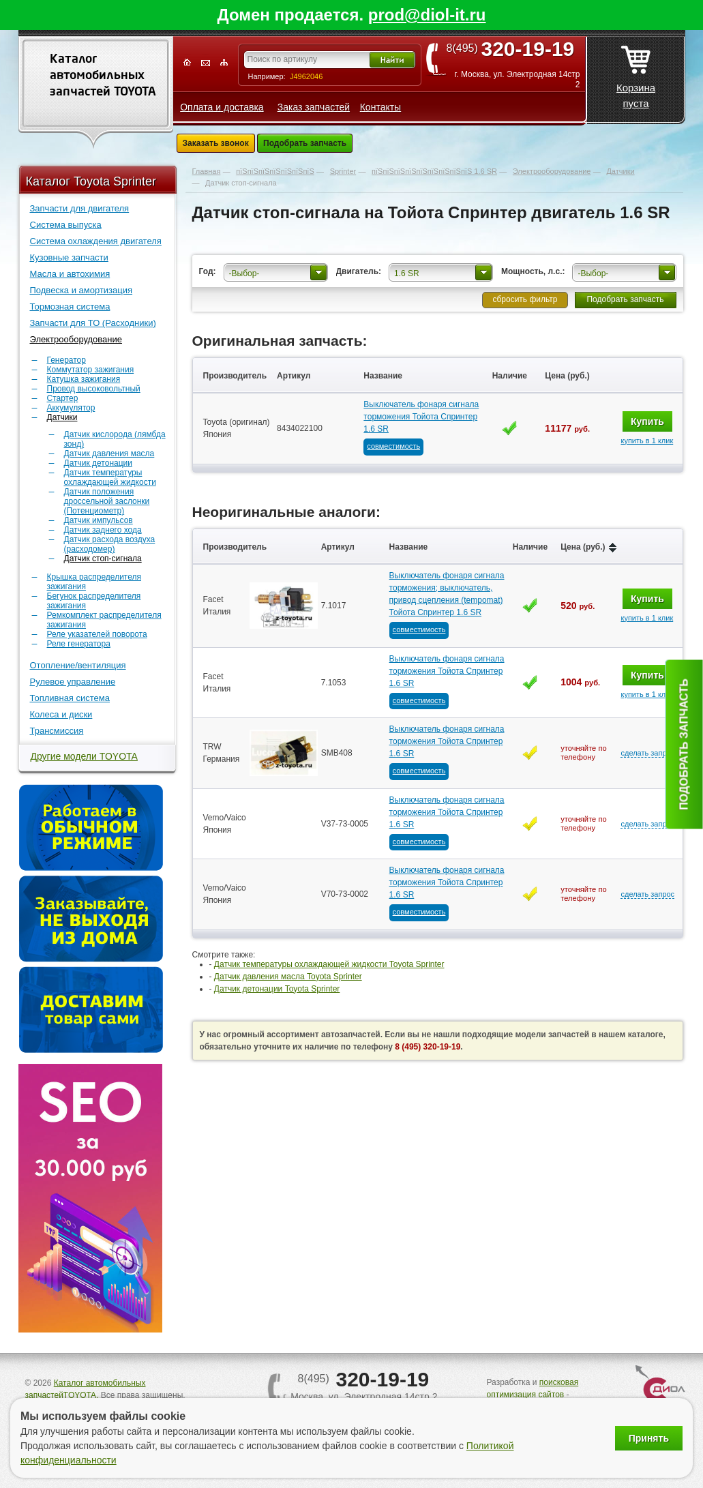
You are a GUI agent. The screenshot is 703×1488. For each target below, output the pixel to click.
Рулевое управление (73, 681)
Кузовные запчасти (69, 257)
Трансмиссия (57, 731)
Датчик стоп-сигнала (103, 558)
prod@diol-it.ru (427, 14)
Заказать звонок (216, 143)
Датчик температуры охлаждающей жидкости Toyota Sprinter (329, 964)
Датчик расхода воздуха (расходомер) (109, 544)
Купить (647, 421)
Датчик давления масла (109, 453)
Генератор (66, 360)
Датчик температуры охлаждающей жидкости (110, 477)
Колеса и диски (61, 714)
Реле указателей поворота (97, 634)
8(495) (515, 48)
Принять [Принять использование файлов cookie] (649, 1438)
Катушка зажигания (84, 379)
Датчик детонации (98, 463)
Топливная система (70, 698)
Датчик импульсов (98, 520)
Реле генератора (78, 644)
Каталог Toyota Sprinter (91, 181)
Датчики (62, 417)
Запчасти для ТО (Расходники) (93, 323)
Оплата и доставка (221, 107)
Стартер (62, 398)
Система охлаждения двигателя (96, 241)
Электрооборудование (76, 339)
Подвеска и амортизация (81, 290)
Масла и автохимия (70, 274)
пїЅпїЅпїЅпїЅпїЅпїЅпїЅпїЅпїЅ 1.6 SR (434, 171)
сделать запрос (647, 753)
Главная (206, 171)
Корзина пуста (635, 73)
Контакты (380, 107)
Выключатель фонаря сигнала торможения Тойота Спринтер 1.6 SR (421, 417)
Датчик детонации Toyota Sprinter (277, 989)
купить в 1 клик (646, 440)
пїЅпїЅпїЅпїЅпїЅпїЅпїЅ (275, 171)
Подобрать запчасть (304, 143)
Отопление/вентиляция (78, 665)
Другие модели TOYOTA (84, 756)
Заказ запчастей (314, 107)
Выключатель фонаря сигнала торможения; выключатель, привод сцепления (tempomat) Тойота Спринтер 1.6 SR (447, 594)
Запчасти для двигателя (80, 208)
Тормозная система (70, 306)
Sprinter (343, 171)
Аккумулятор (71, 408)
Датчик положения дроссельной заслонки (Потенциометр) (107, 501)
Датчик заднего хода (103, 530)
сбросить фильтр (524, 299)
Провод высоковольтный (93, 388)
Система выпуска (66, 225)
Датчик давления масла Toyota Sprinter (288, 976)
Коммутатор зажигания (90, 369)
